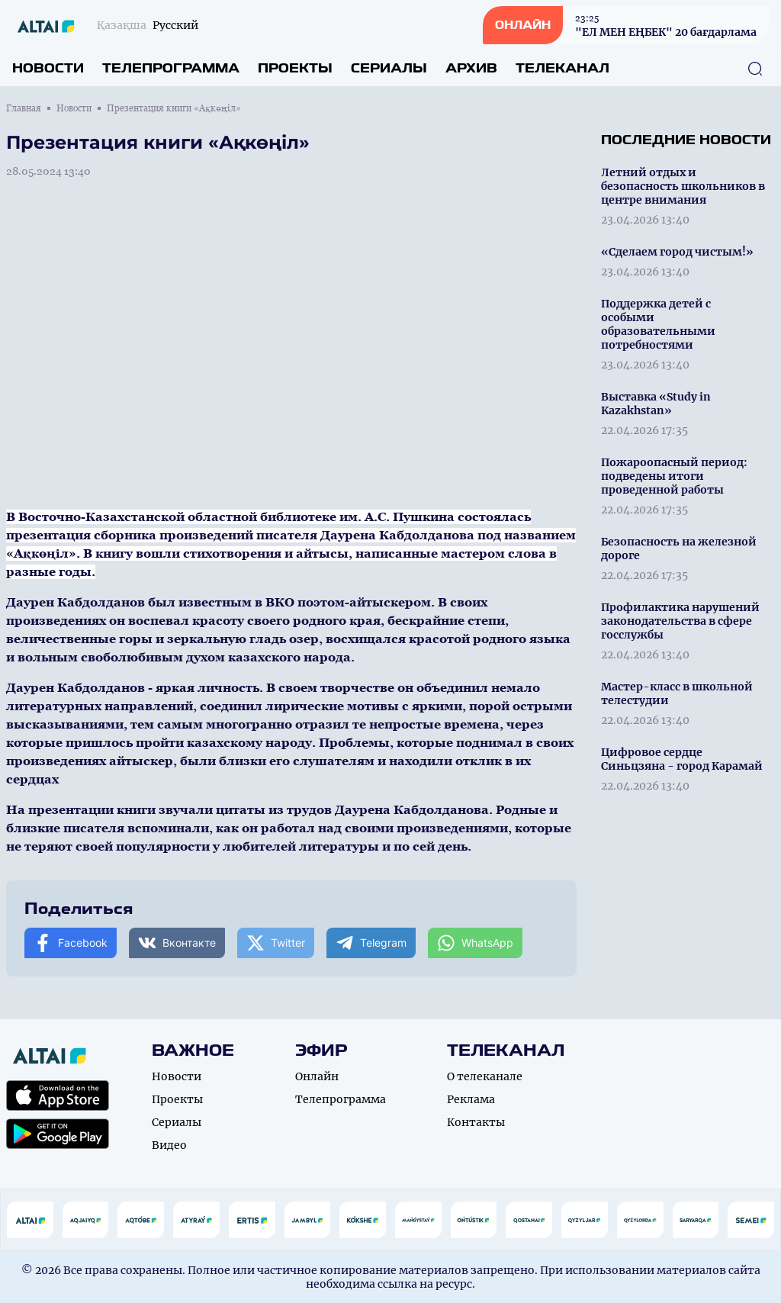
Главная (23, 108)
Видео (169, 1145)
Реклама (471, 1099)
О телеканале (484, 1076)
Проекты (295, 68)
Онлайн (317, 1076)
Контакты (476, 1122)
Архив (471, 68)
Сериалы (389, 68)
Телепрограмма (170, 68)
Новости (48, 68)
